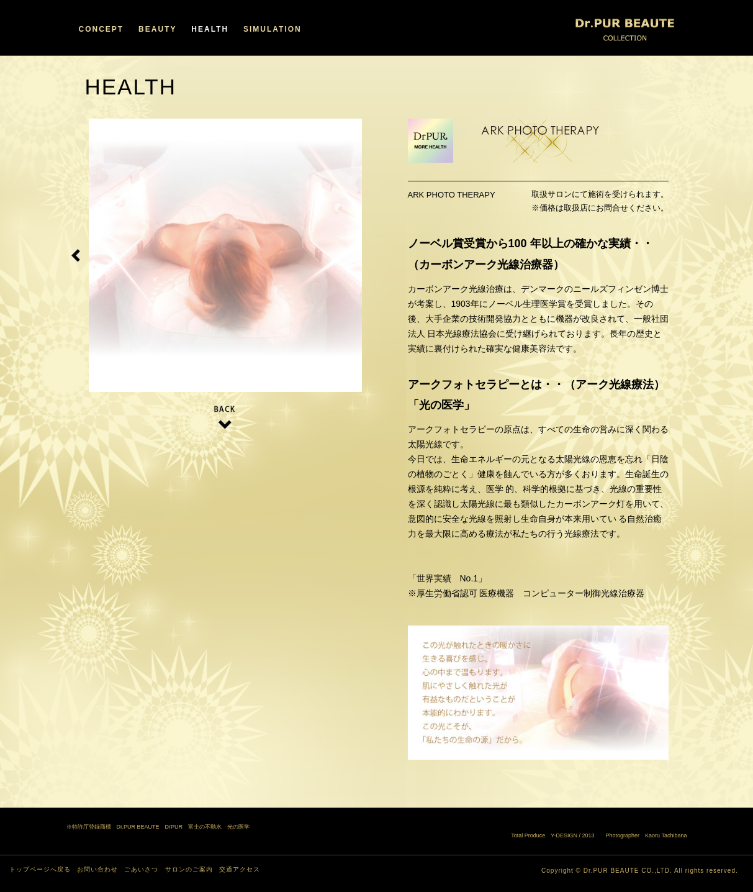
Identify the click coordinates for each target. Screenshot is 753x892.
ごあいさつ (141, 869)
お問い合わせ (97, 869)
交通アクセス (239, 869)
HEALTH (209, 29)
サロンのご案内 (189, 869)
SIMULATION (272, 29)
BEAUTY (157, 29)
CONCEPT (101, 29)
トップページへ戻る (40, 869)
